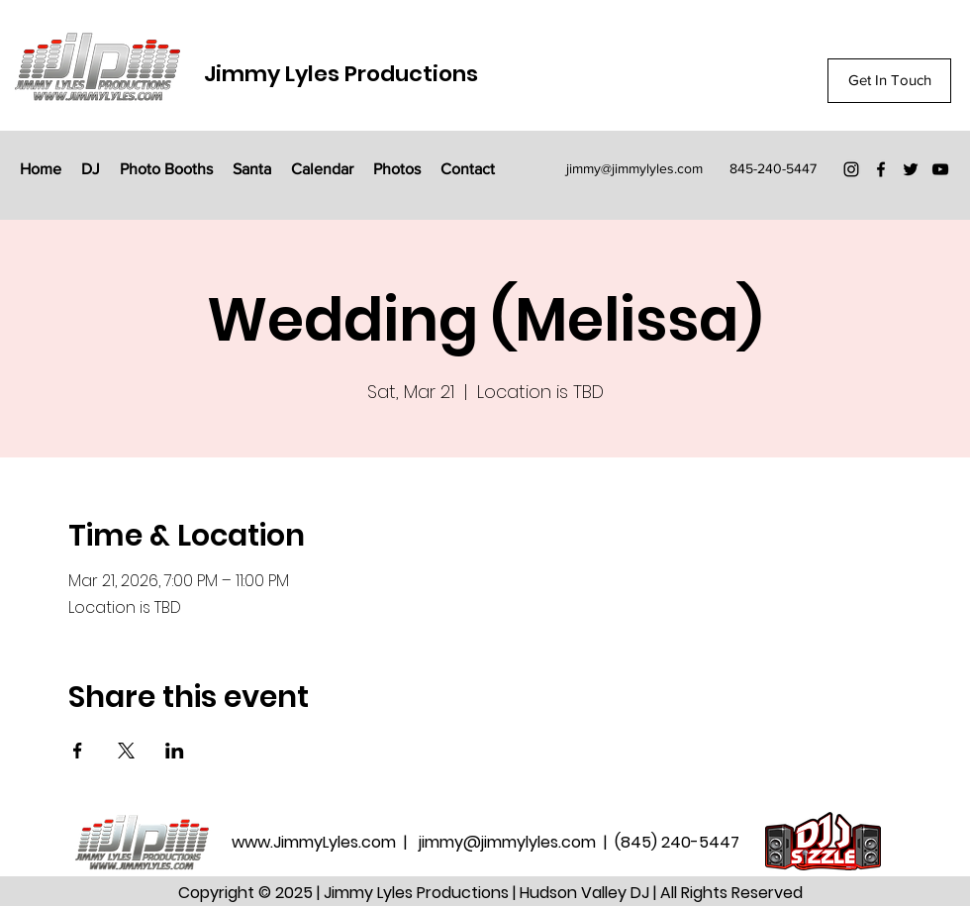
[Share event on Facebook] (77, 750)
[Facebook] (881, 169)
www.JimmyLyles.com (316, 842)
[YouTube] (940, 169)
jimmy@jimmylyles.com (634, 168)
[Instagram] (851, 169)
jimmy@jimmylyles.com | (517, 842)
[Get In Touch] (889, 80)
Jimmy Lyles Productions (341, 73)
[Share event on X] (126, 750)
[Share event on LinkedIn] (174, 750)
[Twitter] (911, 169)
